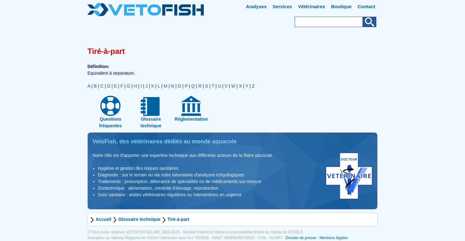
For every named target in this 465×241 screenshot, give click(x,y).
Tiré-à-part (178, 219)
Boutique (341, 6)
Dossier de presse (300, 238)
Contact (366, 6)
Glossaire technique (139, 219)
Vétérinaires (311, 6)
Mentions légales (334, 238)
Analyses (256, 6)
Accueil (103, 219)
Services (282, 6)
